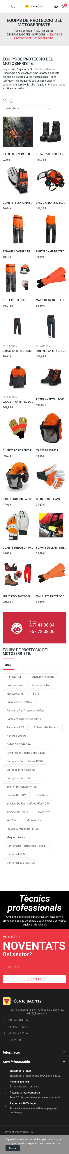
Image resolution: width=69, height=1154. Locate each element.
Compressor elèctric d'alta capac (26, 752)
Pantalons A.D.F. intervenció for (25, 719)
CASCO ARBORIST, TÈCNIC (51, 202)
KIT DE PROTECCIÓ (14, 300)
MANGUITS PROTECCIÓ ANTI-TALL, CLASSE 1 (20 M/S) (51, 596)
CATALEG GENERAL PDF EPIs (18, 154)
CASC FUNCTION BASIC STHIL (18, 499)
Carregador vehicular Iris (21, 769)
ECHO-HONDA (10, 346)
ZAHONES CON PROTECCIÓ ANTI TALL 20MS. (18, 251)
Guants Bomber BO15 (19, 702)
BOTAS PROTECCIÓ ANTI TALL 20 (51, 154)
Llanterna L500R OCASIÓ (21, 862)
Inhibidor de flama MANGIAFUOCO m (28, 803)
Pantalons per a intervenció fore (26, 710)
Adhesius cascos (16, 735)
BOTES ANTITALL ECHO (50, 399)
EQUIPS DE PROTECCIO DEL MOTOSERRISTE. (26, 652)
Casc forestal (14, 685)
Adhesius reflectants (46, 727)
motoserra (44, 812)
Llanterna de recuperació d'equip (26, 845)
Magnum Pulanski (17, 837)
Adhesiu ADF (14, 676)
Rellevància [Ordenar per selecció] (28, 108)
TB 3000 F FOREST (47, 450)
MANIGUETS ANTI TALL (50, 300)
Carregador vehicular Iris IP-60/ (25, 761)
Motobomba (34, 820)
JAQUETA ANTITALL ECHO (18, 401)
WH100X (12, 820)
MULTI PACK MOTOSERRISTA (18, 596)
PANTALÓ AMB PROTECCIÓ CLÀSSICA (51, 251)
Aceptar (13, 1148)
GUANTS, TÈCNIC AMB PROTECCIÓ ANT (18, 202)
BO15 (36, 693)
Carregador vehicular (19, 778)
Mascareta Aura (41, 685)
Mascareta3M (15, 693)
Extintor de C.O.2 (16, 795)
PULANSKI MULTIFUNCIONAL (23, 828)
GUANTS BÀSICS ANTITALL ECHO (18, 450)
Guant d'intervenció (43, 676)
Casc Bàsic (42, 795)
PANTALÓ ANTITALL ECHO (51, 350)
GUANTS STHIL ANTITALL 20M (51, 499)
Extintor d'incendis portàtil (22, 786)
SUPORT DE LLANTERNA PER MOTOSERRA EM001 (51, 547)
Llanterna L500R (16, 854)
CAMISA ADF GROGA (19, 744)
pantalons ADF (15, 727)
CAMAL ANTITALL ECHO (17, 350)
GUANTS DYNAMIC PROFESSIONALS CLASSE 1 (18, 547)
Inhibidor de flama (17, 812)
